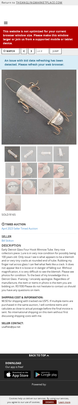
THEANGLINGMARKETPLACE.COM (39, 2)
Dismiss (49, 402)
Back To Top (39, 355)
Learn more (64, 402)
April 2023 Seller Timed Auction (20, 228)
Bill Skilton (8, 240)
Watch (10, 51)
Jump (56, 51)
